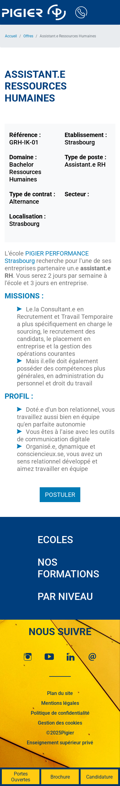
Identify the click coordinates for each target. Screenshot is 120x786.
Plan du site (60, 693)
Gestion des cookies (60, 723)
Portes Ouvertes (20, 777)
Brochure (60, 777)
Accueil (11, 36)
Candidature (99, 777)
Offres (28, 36)
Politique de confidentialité (60, 713)
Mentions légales (60, 703)
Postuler (60, 494)
